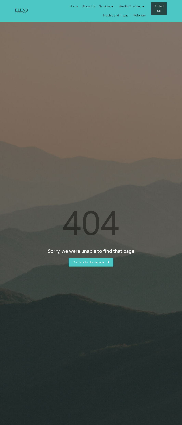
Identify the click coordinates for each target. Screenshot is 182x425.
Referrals (139, 15)
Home (74, 6)
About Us (88, 6)
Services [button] (106, 6)
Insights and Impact (116, 15)
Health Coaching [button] (132, 6)
